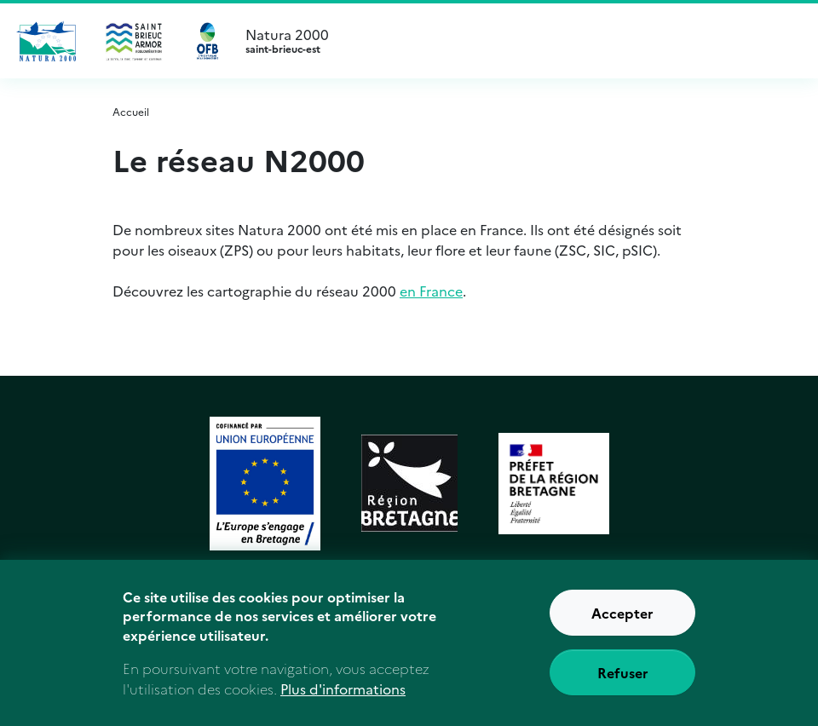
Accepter (622, 612)
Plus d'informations (343, 688)
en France (431, 290)
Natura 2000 (518, 40)
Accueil (130, 111)
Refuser (622, 672)
